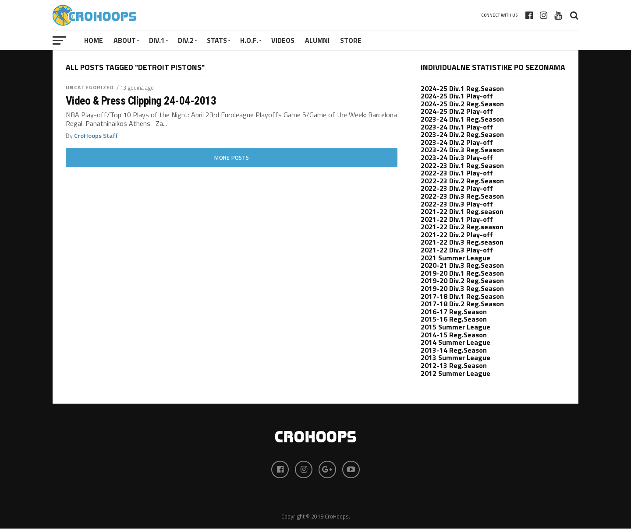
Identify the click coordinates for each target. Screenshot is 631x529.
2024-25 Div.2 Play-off (457, 111)
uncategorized (90, 87)
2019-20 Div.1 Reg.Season (462, 273)
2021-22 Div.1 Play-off (457, 219)
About (124, 40)
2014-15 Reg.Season (454, 334)
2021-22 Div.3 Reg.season (462, 242)
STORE (351, 40)
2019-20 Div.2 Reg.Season (462, 280)
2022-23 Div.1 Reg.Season (462, 165)
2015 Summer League (455, 327)
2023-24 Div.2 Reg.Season (462, 134)
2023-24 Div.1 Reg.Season (462, 119)
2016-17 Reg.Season (454, 311)
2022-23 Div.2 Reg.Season (462, 180)
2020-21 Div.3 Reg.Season (462, 265)
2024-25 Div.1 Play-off (457, 96)
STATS (217, 40)
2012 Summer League (455, 373)
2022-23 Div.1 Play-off (457, 173)
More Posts (231, 157)
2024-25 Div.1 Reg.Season (462, 88)
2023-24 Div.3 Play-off (457, 157)
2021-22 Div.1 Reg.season (462, 211)
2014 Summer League (455, 342)
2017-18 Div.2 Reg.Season (462, 303)
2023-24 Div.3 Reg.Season (462, 149)
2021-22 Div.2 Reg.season (462, 226)
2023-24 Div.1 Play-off (457, 127)
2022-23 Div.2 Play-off (457, 188)
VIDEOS (282, 40)
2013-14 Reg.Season (454, 350)
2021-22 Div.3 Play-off (457, 250)
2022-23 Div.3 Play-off (457, 204)
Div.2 (186, 40)
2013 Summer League (455, 357)
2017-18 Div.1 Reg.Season (462, 296)
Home (93, 40)
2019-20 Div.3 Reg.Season (462, 288)
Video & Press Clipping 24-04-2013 (141, 101)
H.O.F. (249, 40)
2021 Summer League (455, 257)
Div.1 (157, 40)
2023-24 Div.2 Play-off (457, 142)
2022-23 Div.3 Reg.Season (462, 196)
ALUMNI (317, 40)
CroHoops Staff (96, 135)
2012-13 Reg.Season (454, 365)
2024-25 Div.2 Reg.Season (462, 103)
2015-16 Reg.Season (454, 319)
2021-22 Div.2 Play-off (457, 234)
